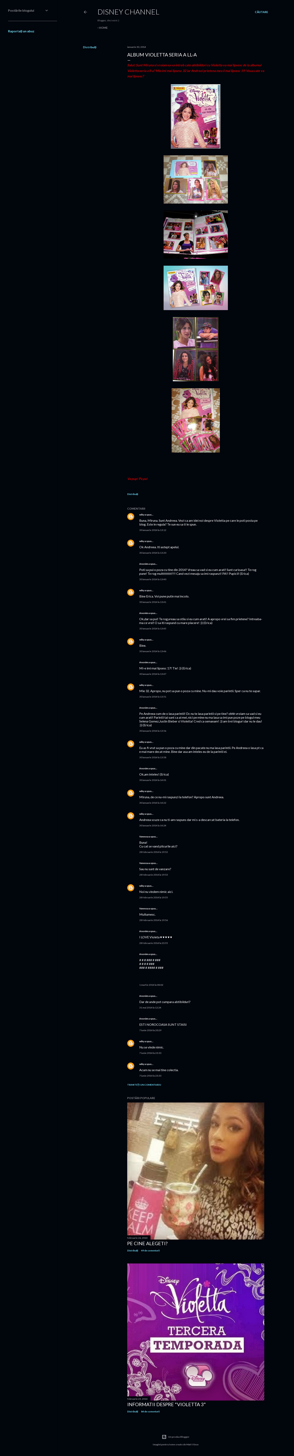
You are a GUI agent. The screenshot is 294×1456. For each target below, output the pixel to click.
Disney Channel (128, 11)
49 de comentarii (150, 1250)
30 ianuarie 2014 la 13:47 (152, 673)
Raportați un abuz (21, 31)
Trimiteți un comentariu (144, 1084)
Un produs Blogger (175, 1436)
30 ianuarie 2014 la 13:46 (152, 651)
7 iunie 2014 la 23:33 (150, 1052)
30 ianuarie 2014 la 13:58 (152, 757)
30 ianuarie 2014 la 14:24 (152, 825)
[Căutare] (261, 12)
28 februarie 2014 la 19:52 (153, 852)
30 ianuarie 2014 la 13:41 (152, 602)
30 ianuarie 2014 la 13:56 (152, 730)
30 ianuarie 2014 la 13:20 (152, 552)
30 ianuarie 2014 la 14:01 (152, 780)
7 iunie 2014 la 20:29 (150, 1030)
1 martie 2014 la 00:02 (151, 984)
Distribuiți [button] (90, 47)
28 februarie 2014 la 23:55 (153, 943)
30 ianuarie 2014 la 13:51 (152, 696)
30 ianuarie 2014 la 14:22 (152, 802)
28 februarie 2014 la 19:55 (153, 897)
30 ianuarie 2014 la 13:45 (152, 628)
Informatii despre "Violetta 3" (166, 1404)
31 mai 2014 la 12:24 (150, 1007)
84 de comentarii (150, 1411)
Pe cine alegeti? (147, 1243)
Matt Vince (192, 1444)
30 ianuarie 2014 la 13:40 (152, 579)
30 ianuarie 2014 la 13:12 (152, 530)
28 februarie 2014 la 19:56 (153, 920)
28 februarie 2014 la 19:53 (153, 874)
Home (103, 27)
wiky (141, 514)
